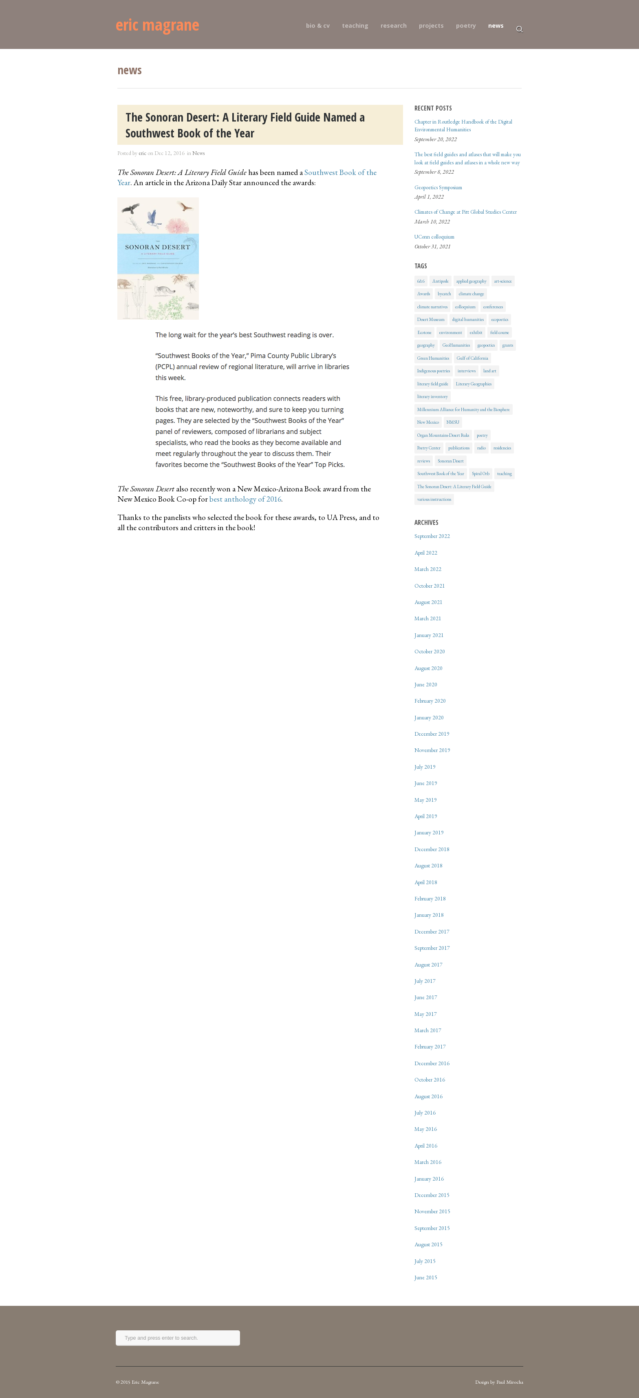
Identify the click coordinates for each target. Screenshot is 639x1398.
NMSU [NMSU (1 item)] (453, 422)
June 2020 (425, 684)
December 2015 (432, 1195)
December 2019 (432, 733)
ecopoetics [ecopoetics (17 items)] (499, 319)
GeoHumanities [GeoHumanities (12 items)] (456, 345)
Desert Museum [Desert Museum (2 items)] (431, 319)
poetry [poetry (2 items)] (482, 435)
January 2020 (429, 717)
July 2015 (425, 1261)
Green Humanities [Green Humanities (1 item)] (433, 358)
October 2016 (429, 1079)
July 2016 (425, 1112)
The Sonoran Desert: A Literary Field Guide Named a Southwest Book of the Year (245, 125)
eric (142, 153)
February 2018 (430, 898)
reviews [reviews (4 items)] (423, 461)
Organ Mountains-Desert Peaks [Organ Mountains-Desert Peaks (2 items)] (443, 435)
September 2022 (432, 536)
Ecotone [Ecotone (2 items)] (424, 332)
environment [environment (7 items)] (450, 332)
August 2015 (428, 1244)
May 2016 (425, 1129)
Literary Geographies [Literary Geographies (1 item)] (473, 384)
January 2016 (429, 1178)
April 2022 (425, 552)
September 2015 (432, 1228)
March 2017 (427, 1030)
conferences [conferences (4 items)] (493, 307)
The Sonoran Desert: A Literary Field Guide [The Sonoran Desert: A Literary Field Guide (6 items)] (454, 486)
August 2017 (428, 964)
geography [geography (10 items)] (426, 345)
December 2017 (432, 931)
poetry (466, 25)
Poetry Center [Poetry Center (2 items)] (429, 448)
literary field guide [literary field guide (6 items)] (432, 384)
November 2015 (432, 1211)
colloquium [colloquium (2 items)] (465, 307)
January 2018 (429, 914)
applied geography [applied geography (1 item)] (471, 281)
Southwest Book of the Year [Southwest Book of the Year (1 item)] (440, 473)
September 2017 (432, 947)
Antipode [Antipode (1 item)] (440, 281)
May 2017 (425, 1014)
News (198, 153)
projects (431, 25)
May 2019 (425, 799)
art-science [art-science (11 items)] (503, 281)
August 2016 (428, 1096)
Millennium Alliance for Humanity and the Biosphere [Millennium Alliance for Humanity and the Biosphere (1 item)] (463, 409)
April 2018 (425, 882)
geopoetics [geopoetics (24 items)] (486, 345)
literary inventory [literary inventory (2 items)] (432, 396)
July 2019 (425, 766)
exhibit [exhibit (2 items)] (476, 332)
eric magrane (157, 24)
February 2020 (430, 700)
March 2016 (427, 1162)
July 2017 (425, 980)
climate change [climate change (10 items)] (471, 293)
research (394, 25)
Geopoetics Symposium (438, 187)
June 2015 (425, 1277)
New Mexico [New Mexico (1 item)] (428, 422)
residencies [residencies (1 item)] (502, 448)
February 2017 (430, 1046)
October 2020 (429, 651)
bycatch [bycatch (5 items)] (444, 293)
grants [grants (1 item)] (507, 345)
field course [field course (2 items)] (499, 332)
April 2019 (425, 816)
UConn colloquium (434, 236)
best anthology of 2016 (245, 499)
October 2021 (429, 585)
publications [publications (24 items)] (458, 448)
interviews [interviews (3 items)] (467, 371)
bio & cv (318, 25)
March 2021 (427, 618)
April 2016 (425, 1145)
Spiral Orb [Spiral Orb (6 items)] (480, 473)
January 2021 (429, 635)
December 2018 (432, 849)
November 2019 (432, 750)
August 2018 (428, 865)
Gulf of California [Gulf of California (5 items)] (472, 358)
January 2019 (429, 832)
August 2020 (428, 668)
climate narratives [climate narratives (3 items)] (432, 307)
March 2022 (427, 569)
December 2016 (432, 1063)
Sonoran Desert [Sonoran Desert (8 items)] (451, 461)
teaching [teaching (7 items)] (504, 473)
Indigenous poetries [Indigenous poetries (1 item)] (433, 371)
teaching (355, 25)
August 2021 (428, 602)
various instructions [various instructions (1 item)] (434, 499)
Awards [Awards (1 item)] (423, 293)
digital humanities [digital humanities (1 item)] (468, 319)
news (496, 25)
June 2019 (425, 783)
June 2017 (425, 997)
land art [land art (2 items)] (489, 371)
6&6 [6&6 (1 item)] (421, 281)
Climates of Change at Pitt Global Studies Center (465, 211)
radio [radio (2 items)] (481, 448)
